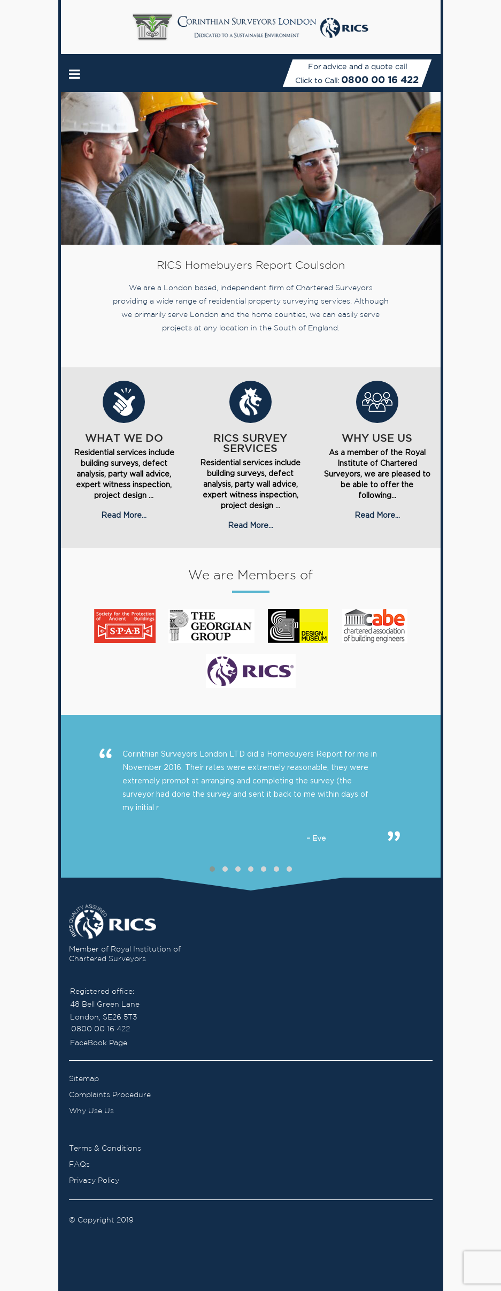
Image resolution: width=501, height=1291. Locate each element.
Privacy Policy (94, 1180)
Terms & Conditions (105, 1148)
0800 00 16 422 (380, 79)
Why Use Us (91, 1111)
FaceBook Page (98, 1043)
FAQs (79, 1164)
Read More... (124, 515)
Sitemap (84, 1079)
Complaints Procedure (110, 1095)
